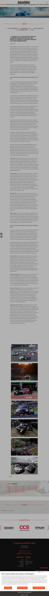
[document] (24, 579)
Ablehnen (8, 587)
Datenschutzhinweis (27, 592)
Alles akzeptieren (38, 587)
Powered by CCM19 (24, 594)
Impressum (20, 592)
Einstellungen (22, 587)
